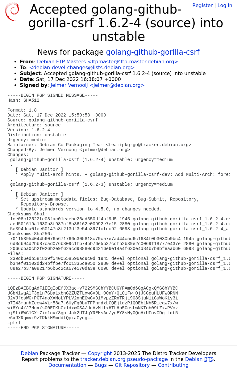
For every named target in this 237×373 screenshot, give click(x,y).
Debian (29, 353)
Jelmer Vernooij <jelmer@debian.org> (98, 85)
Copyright (100, 353)
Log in (225, 5)
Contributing (173, 365)
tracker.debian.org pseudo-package (124, 359)
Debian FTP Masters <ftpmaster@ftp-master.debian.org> (107, 62)
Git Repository (132, 365)
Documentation (67, 365)
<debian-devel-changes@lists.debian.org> (82, 67)
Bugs (100, 365)
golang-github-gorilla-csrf (152, 52)
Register (202, 5)
